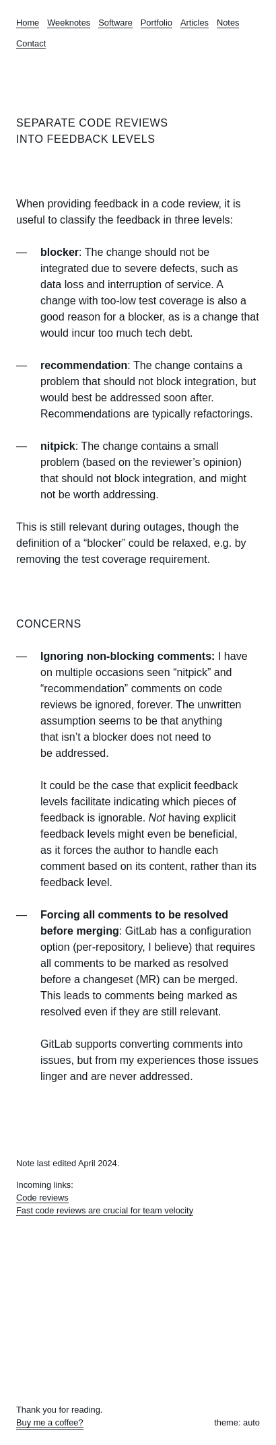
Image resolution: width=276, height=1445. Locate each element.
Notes (228, 23)
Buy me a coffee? (49, 1422)
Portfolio (156, 23)
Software (115, 23)
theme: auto (237, 1422)
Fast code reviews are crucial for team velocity (104, 1210)
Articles (194, 23)
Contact (31, 43)
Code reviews (42, 1197)
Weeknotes (68, 23)
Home (27, 23)
